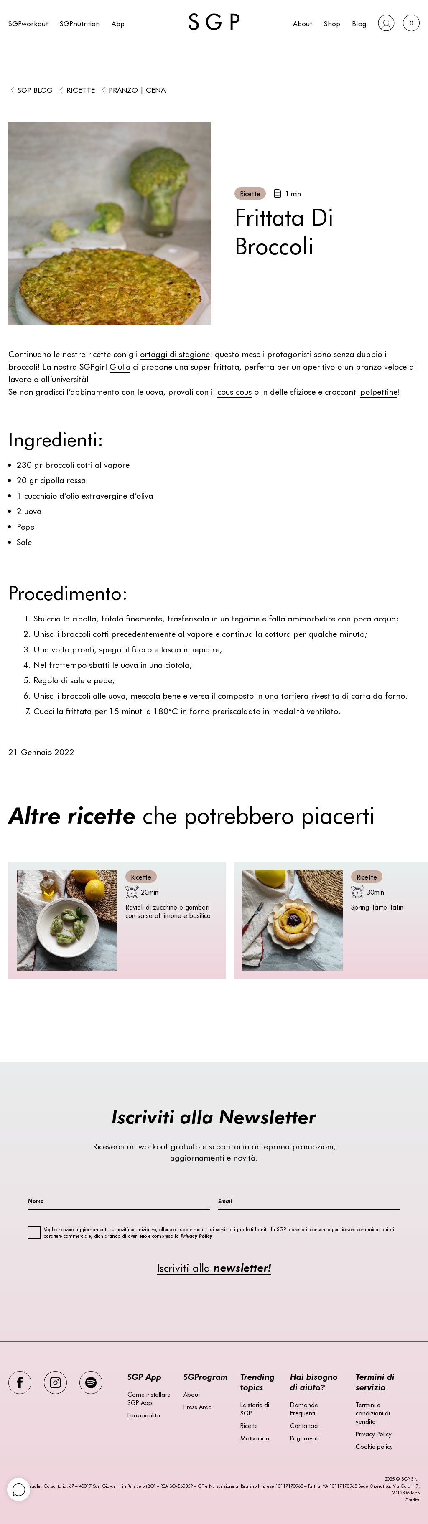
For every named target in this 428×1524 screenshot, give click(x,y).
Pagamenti (304, 1438)
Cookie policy (374, 1446)
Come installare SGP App (149, 1398)
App (118, 23)
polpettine (378, 391)
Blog (359, 23)
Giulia (120, 366)
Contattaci (304, 1425)
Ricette (80, 89)
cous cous (234, 391)
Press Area (197, 1406)
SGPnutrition (80, 23)
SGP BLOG (35, 89)
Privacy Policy (374, 1434)
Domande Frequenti (304, 1408)
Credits (412, 1499)
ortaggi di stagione (175, 353)
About (302, 23)
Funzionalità (143, 1415)
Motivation (254, 1438)
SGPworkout (28, 23)
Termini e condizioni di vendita (373, 1412)
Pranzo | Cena (137, 89)
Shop (332, 23)
